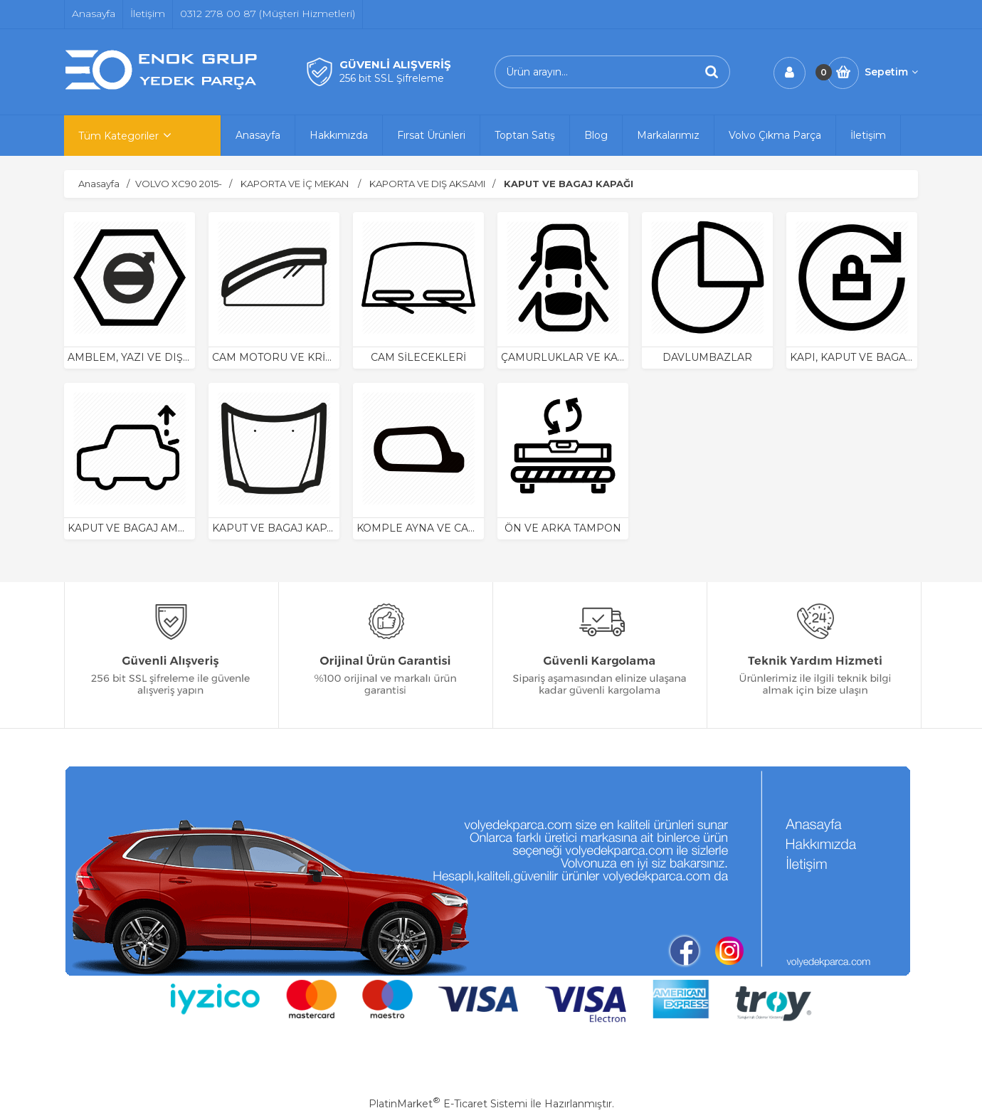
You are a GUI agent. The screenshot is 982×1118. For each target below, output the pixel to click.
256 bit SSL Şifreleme (391, 78)
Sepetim (891, 71)
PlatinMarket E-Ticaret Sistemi (448, 1103)
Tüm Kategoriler (118, 136)
